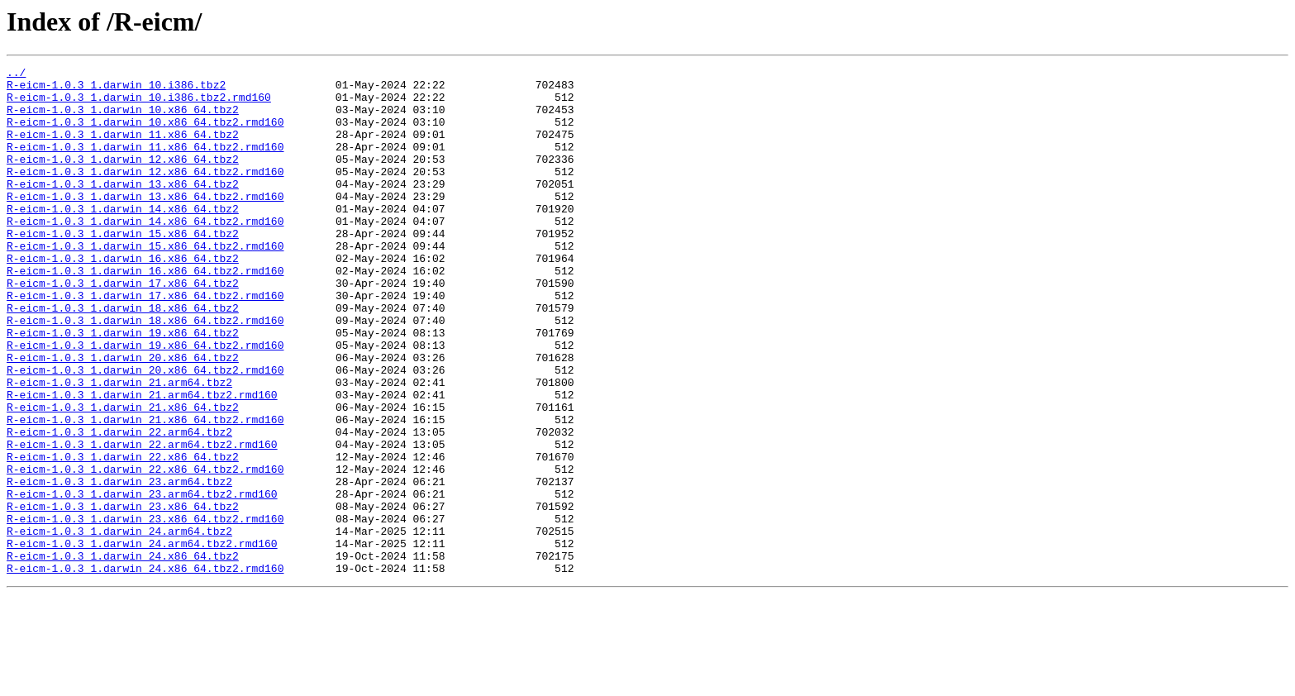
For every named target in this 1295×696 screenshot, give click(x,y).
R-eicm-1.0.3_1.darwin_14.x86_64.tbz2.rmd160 (145, 253)
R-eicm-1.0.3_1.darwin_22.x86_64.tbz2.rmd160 (145, 550)
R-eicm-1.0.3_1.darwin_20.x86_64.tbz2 (123, 416)
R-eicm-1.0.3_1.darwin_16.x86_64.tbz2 (123, 297)
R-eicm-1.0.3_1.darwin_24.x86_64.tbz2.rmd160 (145, 669)
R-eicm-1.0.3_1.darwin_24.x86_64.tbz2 (123, 654)
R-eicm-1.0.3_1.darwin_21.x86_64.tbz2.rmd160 (145, 491)
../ (16, 74)
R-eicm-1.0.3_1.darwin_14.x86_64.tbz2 (123, 238)
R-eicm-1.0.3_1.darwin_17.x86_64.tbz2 (123, 327)
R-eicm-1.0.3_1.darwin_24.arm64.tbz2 (119, 624)
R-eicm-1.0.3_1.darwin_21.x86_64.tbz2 (123, 476)
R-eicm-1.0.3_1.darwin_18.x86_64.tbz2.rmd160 (145, 372)
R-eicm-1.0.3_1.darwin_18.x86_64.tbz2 (123, 357)
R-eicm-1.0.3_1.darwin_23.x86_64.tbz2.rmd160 (145, 610)
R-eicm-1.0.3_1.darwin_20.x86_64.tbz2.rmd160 (145, 431)
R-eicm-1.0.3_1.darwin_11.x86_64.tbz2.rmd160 (145, 163)
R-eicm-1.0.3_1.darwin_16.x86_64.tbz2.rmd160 (145, 312)
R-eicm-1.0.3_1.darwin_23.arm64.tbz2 (119, 565)
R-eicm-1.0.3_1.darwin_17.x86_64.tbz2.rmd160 (145, 342)
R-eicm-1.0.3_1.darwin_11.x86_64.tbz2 (123, 148)
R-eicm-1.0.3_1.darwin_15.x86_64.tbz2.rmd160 (145, 282)
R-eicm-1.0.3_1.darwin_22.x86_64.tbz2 (123, 535)
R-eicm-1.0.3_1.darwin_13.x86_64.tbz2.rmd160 (145, 223)
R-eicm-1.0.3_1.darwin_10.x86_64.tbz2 (123, 119)
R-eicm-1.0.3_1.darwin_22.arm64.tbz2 (119, 505)
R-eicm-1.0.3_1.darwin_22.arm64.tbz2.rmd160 (142, 520)
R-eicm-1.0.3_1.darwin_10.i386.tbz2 (116, 89)
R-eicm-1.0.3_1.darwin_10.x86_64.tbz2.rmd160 (145, 133)
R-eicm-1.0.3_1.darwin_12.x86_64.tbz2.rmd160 (145, 193)
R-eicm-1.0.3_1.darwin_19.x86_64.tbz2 (123, 386)
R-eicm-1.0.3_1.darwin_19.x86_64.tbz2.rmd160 (145, 401)
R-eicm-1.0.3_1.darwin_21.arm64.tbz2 (119, 446)
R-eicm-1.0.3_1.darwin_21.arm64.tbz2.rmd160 (142, 461)
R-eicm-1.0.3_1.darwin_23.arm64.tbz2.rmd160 (142, 580)
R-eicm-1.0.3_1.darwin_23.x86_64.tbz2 (123, 595)
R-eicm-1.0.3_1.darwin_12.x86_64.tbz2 (123, 178)
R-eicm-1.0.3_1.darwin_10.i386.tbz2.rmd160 (139, 104)
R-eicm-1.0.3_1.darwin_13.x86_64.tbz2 (123, 208)
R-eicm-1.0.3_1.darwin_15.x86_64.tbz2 (123, 267)
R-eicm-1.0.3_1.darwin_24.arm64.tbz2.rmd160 (142, 639)
